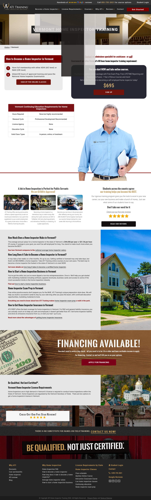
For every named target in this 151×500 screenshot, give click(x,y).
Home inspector (15, 474)
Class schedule (81, 473)
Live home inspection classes (86, 481)
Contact (120, 9)
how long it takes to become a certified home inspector (45, 266)
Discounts (12, 469)
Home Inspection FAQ (50, 469)
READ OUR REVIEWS (118, 223)
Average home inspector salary (53, 479)
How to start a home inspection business (57, 482)
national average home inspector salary (50, 249)
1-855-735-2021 (115, 473)
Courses (88, 9)
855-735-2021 (107, 2)
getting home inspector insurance (49, 317)
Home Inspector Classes (86, 469)
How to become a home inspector (54, 471)
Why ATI (99, 9)
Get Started (138, 9)
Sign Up (108, 91)
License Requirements (71, 9)
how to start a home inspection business (30, 283)
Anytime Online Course (84, 476)
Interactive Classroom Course (86, 478)
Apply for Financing (99, 361)
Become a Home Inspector (46, 9)
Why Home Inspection (51, 465)
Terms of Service (106, 498)
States (7, 47)
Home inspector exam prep (86, 486)
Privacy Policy (92, 498)
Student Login (143, 2)
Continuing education (83, 484)
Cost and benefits (15, 471)
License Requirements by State (89, 465)
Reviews (109, 9)
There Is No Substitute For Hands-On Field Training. (75, 431)
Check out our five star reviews (119, 211)
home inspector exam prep (65, 300)
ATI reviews (13, 477)
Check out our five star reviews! (37, 416)
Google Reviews (116, 476)
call (130, 56)
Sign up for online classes (33, 82)
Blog (10, 480)
